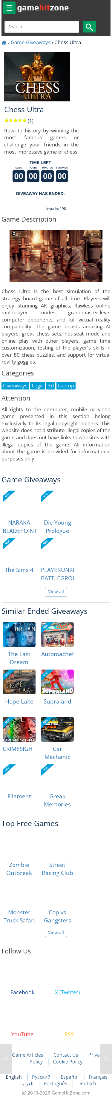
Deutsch (86, 1083)
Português (56, 1083)
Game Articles (27, 1055)
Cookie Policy (67, 1061)
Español (70, 1077)
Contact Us (65, 1055)
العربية (27, 1083)
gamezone (43, 7)
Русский (42, 1077)
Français (98, 1077)
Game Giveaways (30, 42)
